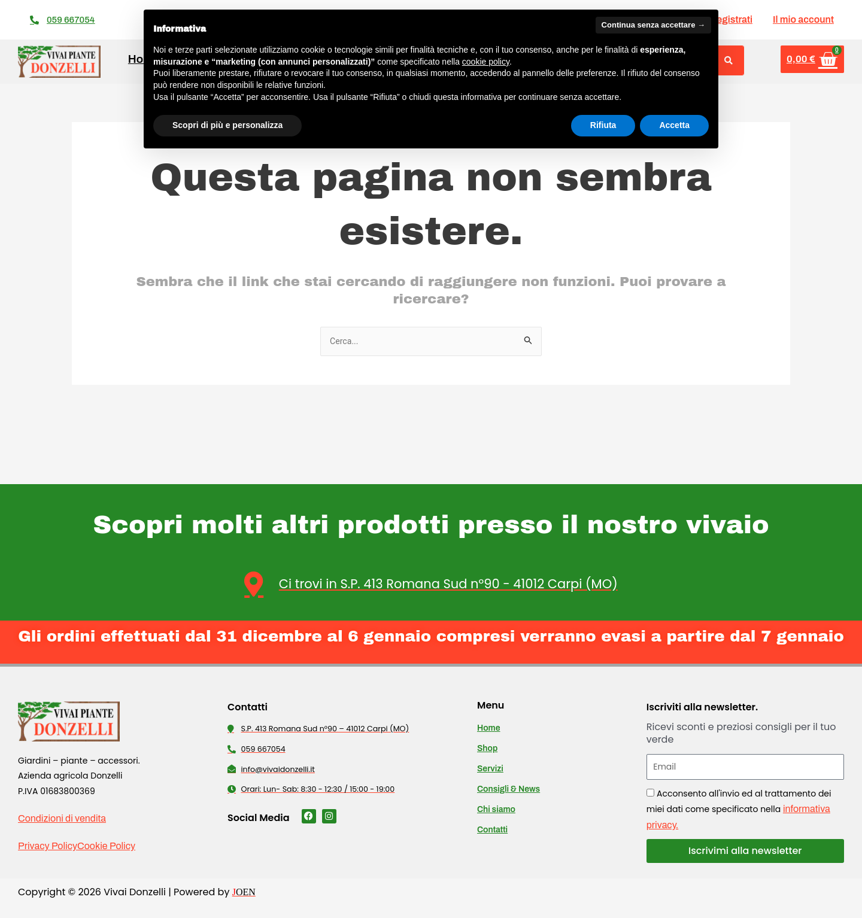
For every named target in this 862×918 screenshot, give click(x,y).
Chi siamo (496, 809)
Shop (487, 748)
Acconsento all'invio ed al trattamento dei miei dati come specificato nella (738, 809)
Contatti (492, 830)
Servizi (490, 769)
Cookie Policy (106, 846)
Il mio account (803, 19)
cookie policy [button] (485, 61)
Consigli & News (508, 789)
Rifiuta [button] (603, 125)
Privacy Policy (47, 846)
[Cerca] (728, 60)
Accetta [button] (674, 125)
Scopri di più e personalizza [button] (227, 125)
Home (488, 728)
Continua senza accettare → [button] (653, 24)
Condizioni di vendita (62, 819)
